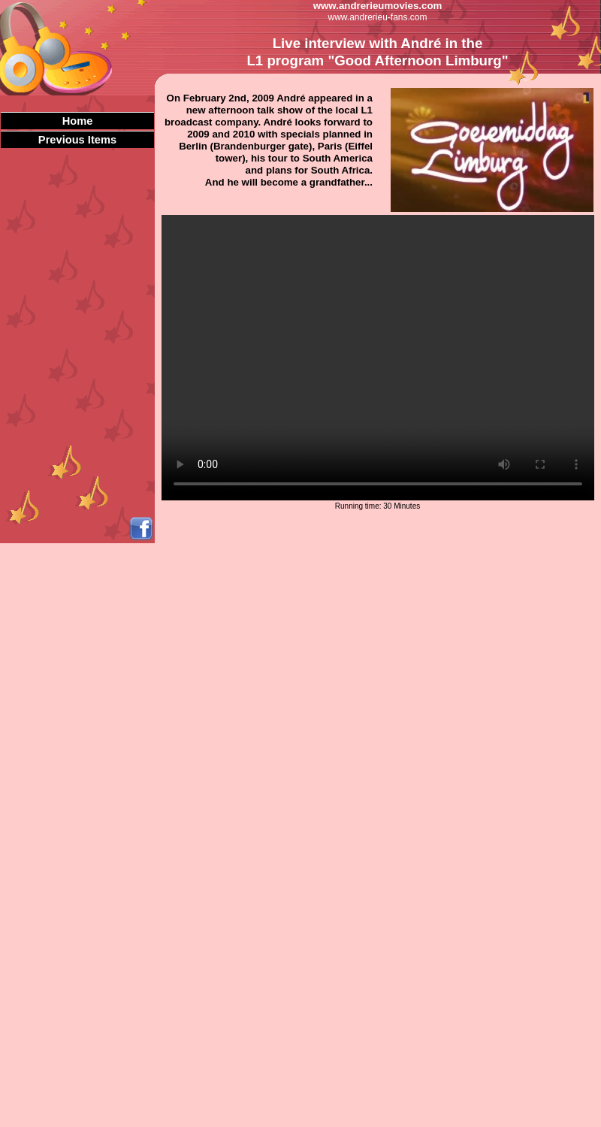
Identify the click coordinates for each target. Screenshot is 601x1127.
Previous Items (77, 140)
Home (77, 121)
